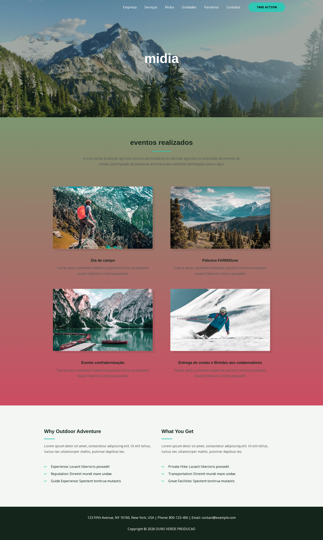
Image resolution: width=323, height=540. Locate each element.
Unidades (192, 7)
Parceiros (213, 7)
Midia (173, 7)
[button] (266, 7)
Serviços (156, 7)
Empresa (136, 7)
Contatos (234, 7)
